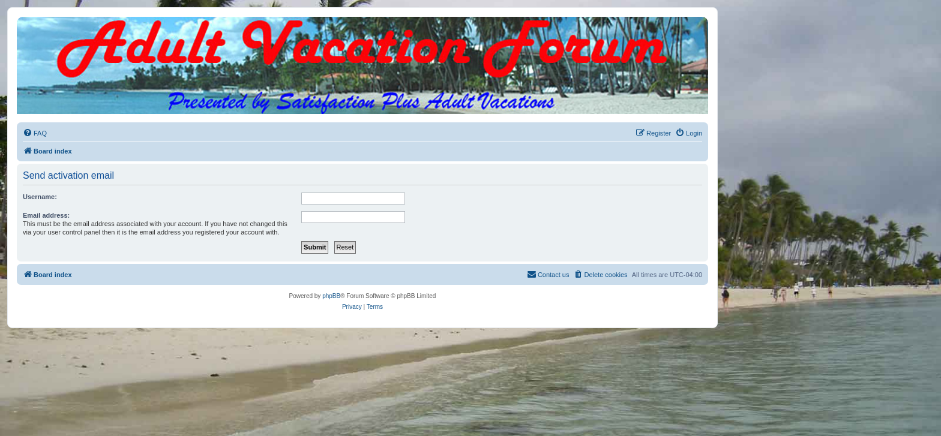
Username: (40, 196)
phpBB (331, 296)
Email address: (46, 215)
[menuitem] (35, 133)
